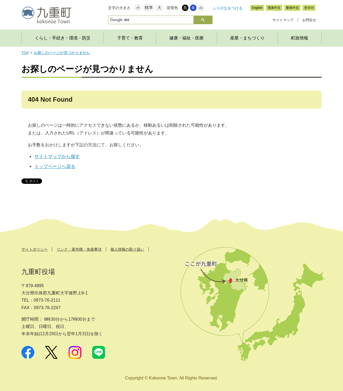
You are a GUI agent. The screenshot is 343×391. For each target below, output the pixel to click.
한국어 (309, 8)
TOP (25, 53)
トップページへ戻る (54, 166)
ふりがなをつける (227, 8)
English (257, 8)
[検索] (150, 19)
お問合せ (309, 20)
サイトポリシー (34, 249)
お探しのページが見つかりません (62, 53)
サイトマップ (283, 20)
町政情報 (299, 38)
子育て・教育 (130, 38)
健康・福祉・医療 (186, 38)
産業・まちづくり (247, 38)
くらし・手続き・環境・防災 (63, 38)
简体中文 (274, 8)
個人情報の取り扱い (127, 249)
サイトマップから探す (57, 156)
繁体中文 (292, 8)
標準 (148, 7)
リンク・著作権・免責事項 (79, 249)
